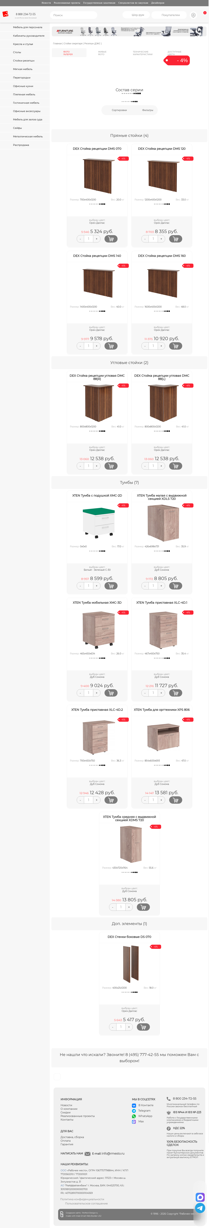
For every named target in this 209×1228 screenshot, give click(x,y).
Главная (57, 43)
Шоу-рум (138, 15)
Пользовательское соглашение (86, 1203)
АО (62, 1185)
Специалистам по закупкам (133, 3)
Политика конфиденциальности (82, 1199)
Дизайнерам (157, 3)
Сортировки (119, 110)
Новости (46, 3)
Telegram (144, 1110)
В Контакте (145, 1105)
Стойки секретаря (73, 43)
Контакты (67, 1119)
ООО (63, 1170)
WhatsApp (145, 1116)
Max (141, 1121)
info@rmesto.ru (113, 1153)
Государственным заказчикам (99, 3)
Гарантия (67, 1144)
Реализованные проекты (67, 3)
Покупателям (171, 15)
